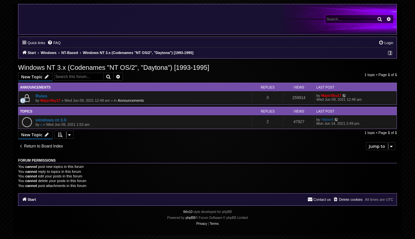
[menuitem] (54, 43)
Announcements (131, 100)
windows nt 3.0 (51, 120)
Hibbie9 (327, 119)
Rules (41, 95)
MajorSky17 (50, 100)
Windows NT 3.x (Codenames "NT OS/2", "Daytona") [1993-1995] (113, 67)
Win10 (187, 212)
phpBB (190, 218)
